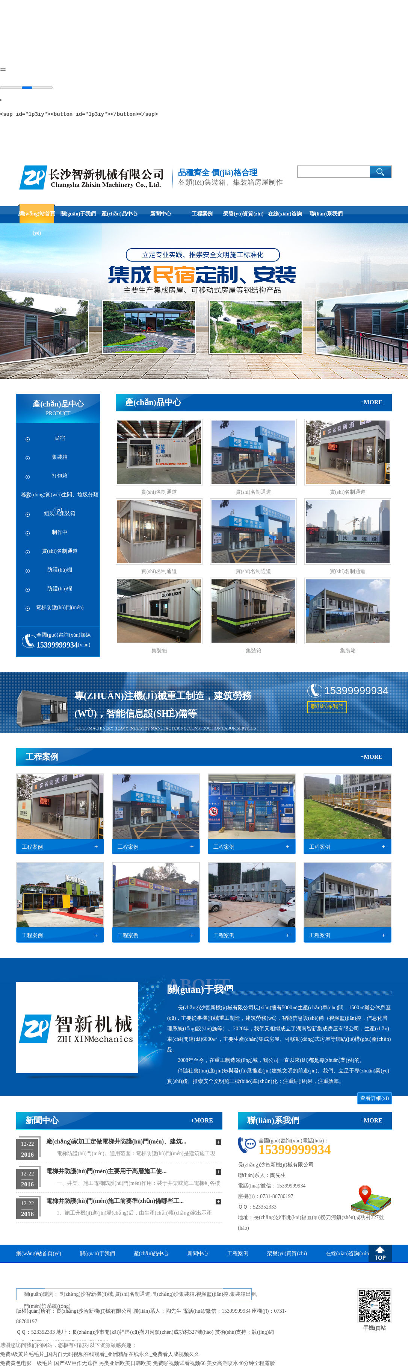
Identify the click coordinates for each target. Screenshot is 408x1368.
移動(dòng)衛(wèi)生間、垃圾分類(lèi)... (60, 499)
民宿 (59, 438)
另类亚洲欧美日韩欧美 (125, 1363)
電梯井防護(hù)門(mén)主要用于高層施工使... (106, 1171)
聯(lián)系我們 (326, 214)
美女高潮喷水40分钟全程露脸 (241, 1363)
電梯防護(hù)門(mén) (60, 607)
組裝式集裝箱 (60, 513)
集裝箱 (60, 457)
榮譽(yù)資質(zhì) (243, 214)
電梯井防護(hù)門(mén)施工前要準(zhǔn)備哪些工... (115, 1201)
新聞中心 (160, 214)
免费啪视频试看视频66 (179, 1363)
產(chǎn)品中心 (119, 214)
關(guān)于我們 (78, 214)
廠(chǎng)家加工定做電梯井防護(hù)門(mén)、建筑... (116, 1141)
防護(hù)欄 (59, 588)
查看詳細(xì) (374, 1098)
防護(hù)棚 (59, 570)
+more (371, 402)
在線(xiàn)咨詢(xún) (285, 217)
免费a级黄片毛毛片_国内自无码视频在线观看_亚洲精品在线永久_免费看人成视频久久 (99, 1354)
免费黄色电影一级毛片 (26, 1363)
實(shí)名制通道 (60, 551)
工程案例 (202, 214)
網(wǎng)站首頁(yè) (36, 217)
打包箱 (60, 476)
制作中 (60, 532)
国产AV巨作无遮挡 (76, 1363)
